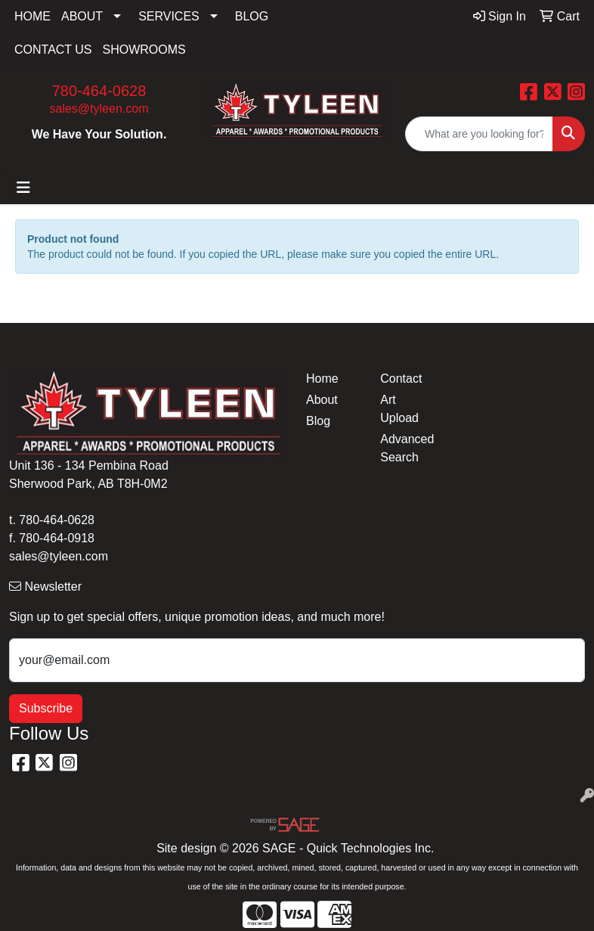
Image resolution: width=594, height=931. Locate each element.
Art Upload (399, 408)
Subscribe (46, 708)
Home (322, 378)
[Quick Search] (479, 133)
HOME (32, 16)
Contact (401, 378)
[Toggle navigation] (23, 187)
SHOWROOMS (144, 49)
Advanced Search (407, 448)
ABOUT (82, 16)
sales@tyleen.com (99, 108)
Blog (318, 420)
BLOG (251, 16)
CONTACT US (53, 49)
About (322, 399)
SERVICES (169, 16)
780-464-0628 (99, 90)
